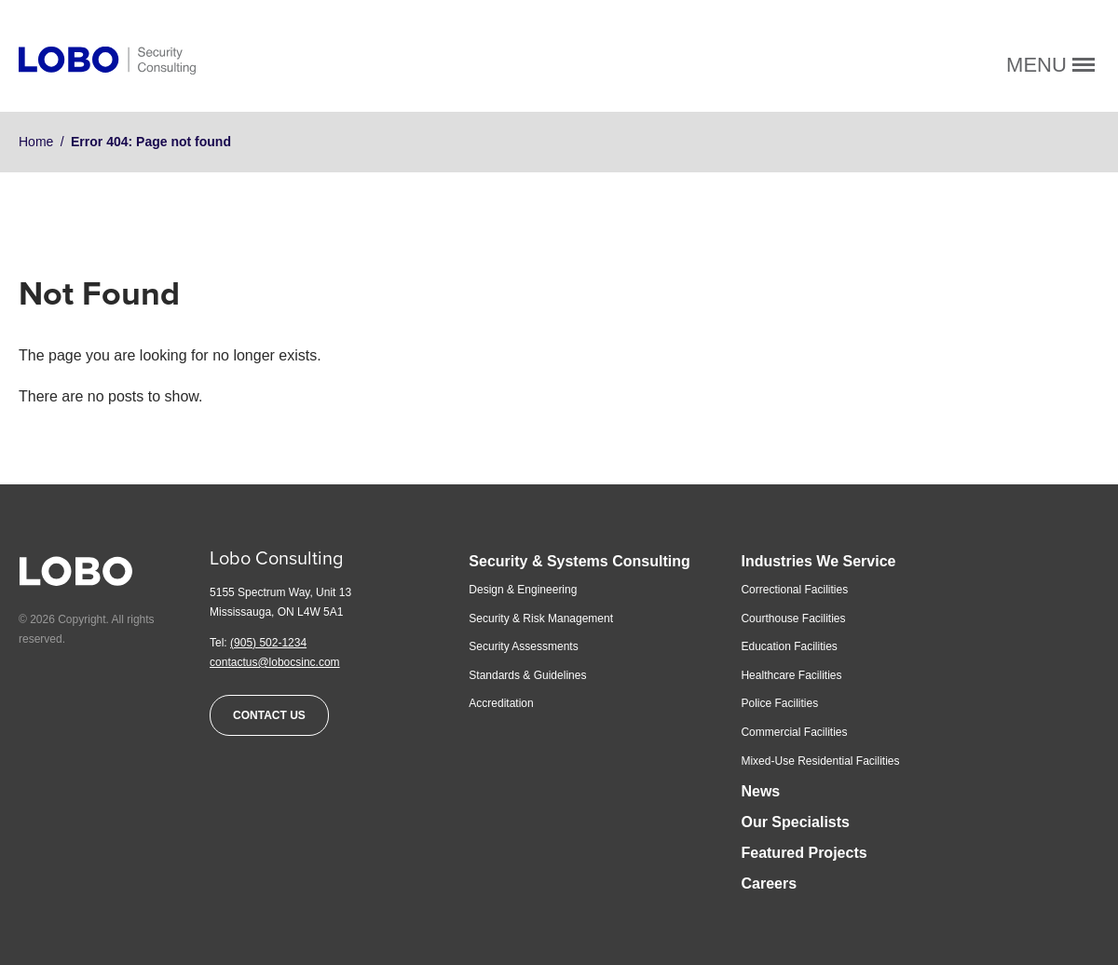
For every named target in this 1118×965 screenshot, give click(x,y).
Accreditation (501, 703)
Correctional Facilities (794, 589)
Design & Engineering (523, 589)
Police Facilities (779, 703)
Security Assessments (523, 646)
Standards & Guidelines (527, 675)
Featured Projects (803, 853)
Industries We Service (818, 561)
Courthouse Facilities (793, 618)
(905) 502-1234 (268, 642)
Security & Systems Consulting (579, 561)
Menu (1050, 64)
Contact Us (269, 715)
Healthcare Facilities (791, 675)
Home (36, 141)
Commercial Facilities (794, 732)
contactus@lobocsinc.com (275, 662)
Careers (769, 883)
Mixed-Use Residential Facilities (820, 761)
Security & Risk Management (541, 618)
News (760, 791)
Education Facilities (789, 646)
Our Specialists (795, 822)
